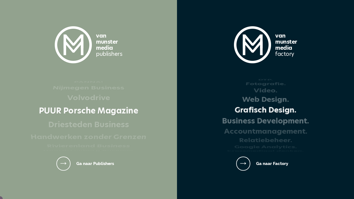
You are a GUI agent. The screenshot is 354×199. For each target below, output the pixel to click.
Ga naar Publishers (95, 163)
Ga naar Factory (272, 163)
